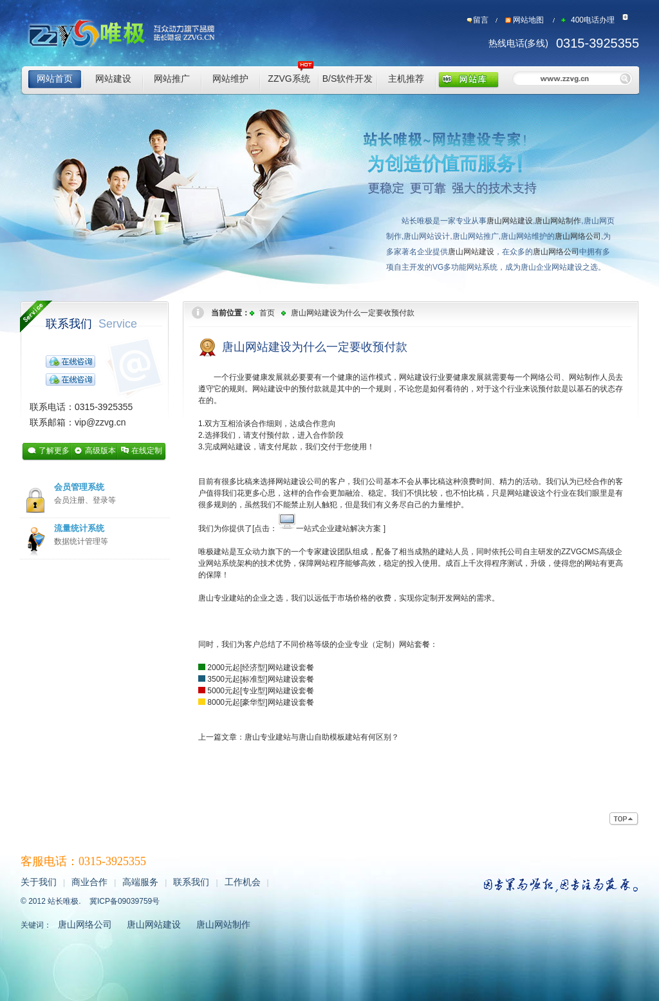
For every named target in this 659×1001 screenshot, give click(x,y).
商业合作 (89, 882)
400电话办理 (593, 19)
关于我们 (39, 882)
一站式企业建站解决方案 (338, 528)
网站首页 (55, 78)
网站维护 (230, 78)
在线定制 (146, 450)
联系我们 (91, 323)
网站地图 (528, 19)
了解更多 (54, 450)
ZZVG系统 (289, 78)
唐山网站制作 (558, 220)
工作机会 (243, 882)
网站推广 (172, 78)
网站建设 (113, 78)
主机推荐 (406, 78)
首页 (267, 312)
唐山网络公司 (578, 236)
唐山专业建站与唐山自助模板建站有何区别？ (322, 737)
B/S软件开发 (347, 78)
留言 (480, 19)
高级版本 (100, 450)
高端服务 (140, 882)
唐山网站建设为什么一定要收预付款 (352, 312)
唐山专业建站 (221, 598)
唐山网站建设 (510, 220)
